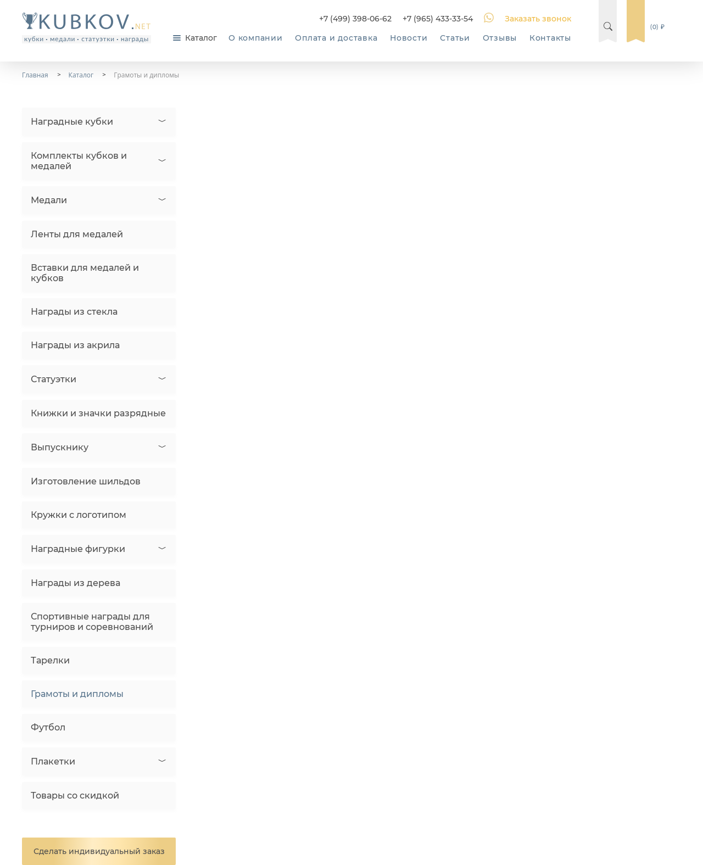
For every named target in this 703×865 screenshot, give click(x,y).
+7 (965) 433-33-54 (438, 19)
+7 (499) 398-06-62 (355, 19)
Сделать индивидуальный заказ (99, 851)
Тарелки (50, 660)
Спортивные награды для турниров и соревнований (92, 621)
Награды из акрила (75, 345)
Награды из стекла (74, 311)
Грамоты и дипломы (77, 694)
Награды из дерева (75, 583)
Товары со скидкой (75, 795)
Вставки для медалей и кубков (85, 273)
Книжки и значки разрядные (98, 413)
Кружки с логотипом (78, 515)
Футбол (48, 727)
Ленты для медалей (77, 234)
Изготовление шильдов (86, 481)
